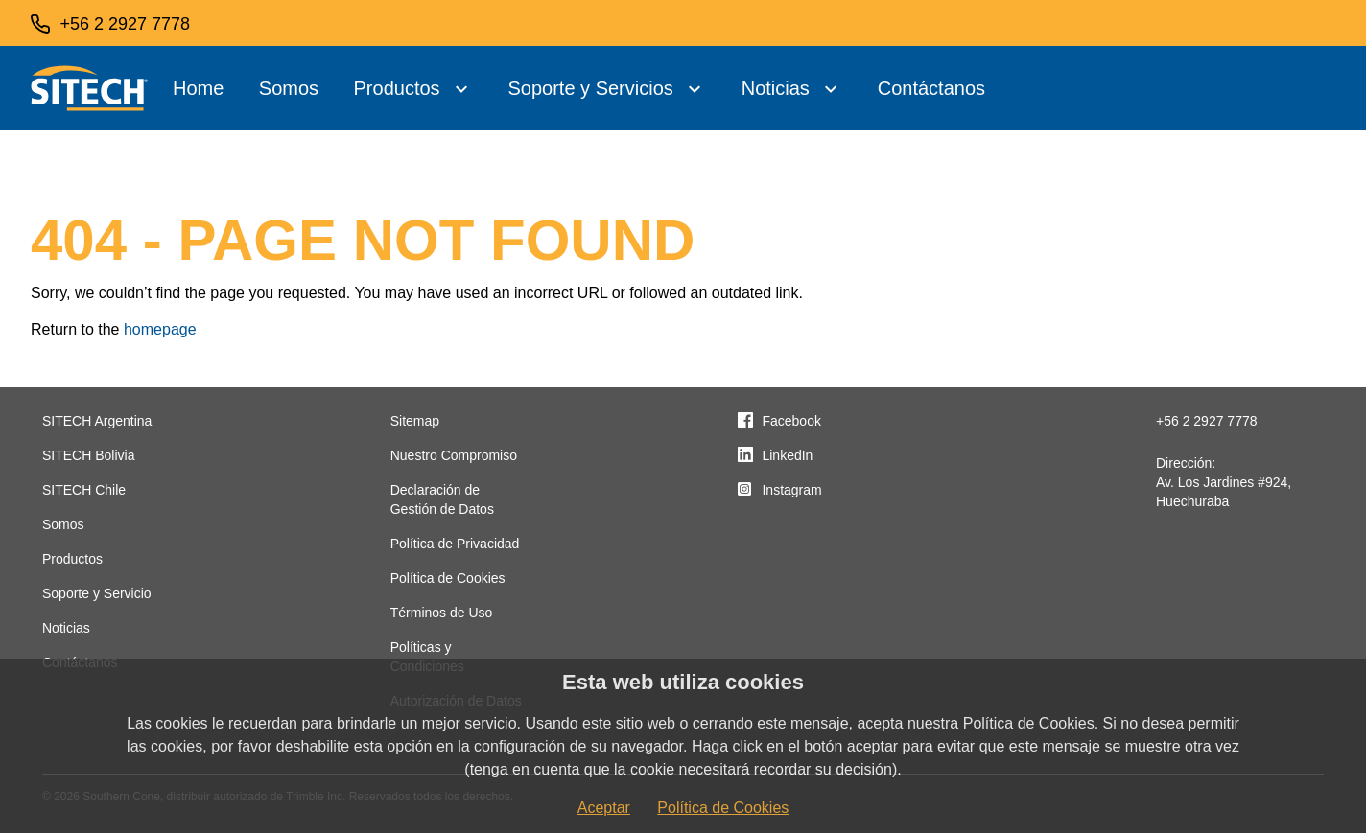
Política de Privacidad (455, 543)
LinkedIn (787, 455)
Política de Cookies (448, 578)
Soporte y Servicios (589, 88)
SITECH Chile (84, 489)
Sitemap (414, 420)
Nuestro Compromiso (453, 455)
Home (198, 88)
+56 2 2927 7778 (1207, 420)
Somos (288, 88)
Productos (397, 88)
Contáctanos (931, 88)
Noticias (776, 88)
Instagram (791, 489)
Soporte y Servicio (97, 593)
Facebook (791, 420)
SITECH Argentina (97, 420)
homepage (160, 329)
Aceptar (603, 807)
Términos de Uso (441, 612)
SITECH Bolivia (88, 455)
